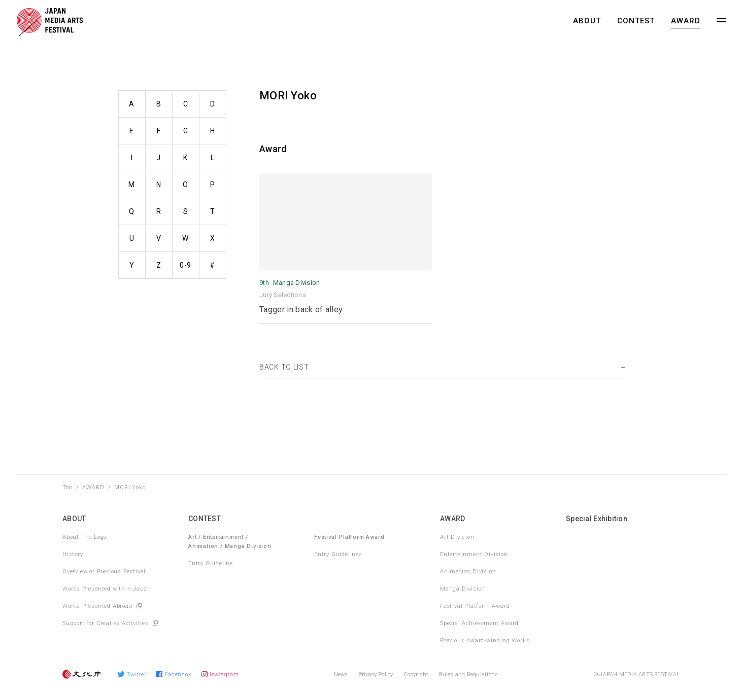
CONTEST (636, 20)
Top (67, 487)
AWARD (685, 20)
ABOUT (587, 20)
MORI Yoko (129, 487)
